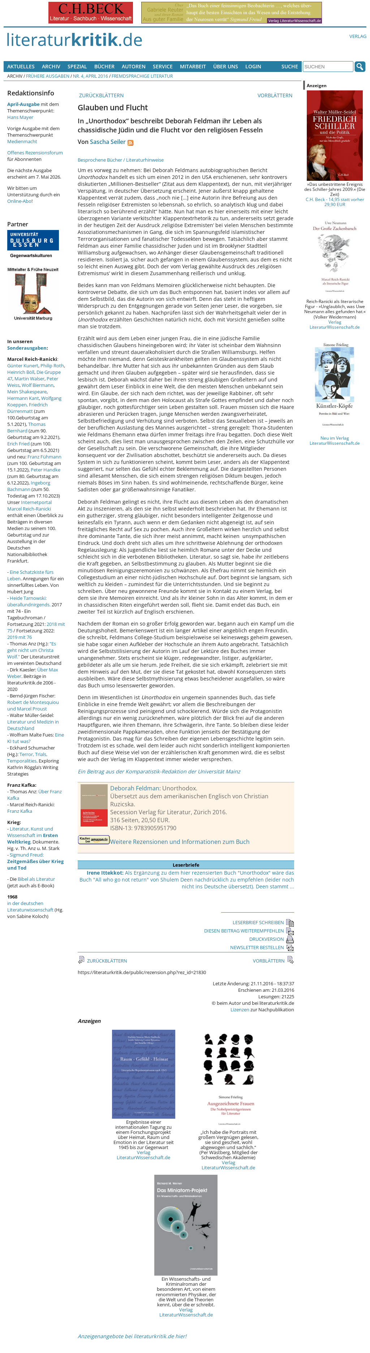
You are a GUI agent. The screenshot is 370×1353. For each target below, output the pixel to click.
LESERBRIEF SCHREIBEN (263, 922)
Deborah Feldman (134, 788)
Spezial (77, 66)
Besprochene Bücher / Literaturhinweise (121, 160)
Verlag (357, 36)
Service (163, 66)
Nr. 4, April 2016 (90, 76)
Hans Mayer (20, 117)
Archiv (51, 66)
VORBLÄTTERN (276, 95)
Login (253, 66)
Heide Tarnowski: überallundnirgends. (29, 601)
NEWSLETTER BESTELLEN (262, 947)
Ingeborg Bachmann (28, 485)
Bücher (104, 66)
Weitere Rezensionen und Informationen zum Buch (180, 842)
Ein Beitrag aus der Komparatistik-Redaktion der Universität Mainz (159, 771)
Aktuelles (21, 66)
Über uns (225, 66)
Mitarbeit (193, 66)
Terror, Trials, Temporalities (27, 757)
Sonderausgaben (27, 348)
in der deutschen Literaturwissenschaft (30, 906)
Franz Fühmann (44, 456)
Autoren (134, 66)
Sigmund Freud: (35, 861)
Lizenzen (240, 1009)
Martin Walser (29, 378)
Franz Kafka (19, 811)
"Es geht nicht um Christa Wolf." (31, 650)
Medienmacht (22, 141)
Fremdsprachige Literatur (142, 76)
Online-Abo (19, 201)
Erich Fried (18, 443)
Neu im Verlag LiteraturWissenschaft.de (335, 440)
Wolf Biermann (37, 385)
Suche (289, 66)
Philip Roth (52, 365)
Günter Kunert (22, 365)
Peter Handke (45, 469)
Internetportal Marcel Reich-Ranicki (29, 505)
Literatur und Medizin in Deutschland (33, 724)
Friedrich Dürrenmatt (27, 407)
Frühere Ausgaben (47, 76)
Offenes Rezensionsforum (35, 152)
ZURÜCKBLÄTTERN (101, 95)
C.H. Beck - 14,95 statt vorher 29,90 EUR (335, 201)
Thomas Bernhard (26, 427)
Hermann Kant (23, 398)
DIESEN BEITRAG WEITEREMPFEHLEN (249, 930)
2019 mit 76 (19, 637)
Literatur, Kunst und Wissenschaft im (32, 835)
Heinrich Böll (20, 372)
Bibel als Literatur (36, 879)
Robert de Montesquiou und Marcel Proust (33, 705)
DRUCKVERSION (271, 939)
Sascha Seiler (108, 142)
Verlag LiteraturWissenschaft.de (143, 1155)
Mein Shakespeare (27, 391)
